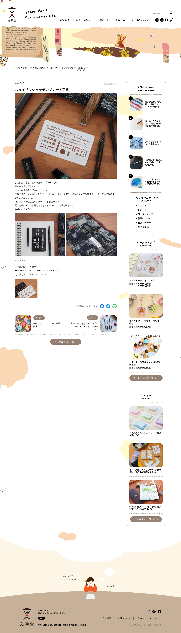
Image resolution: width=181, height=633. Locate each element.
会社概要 (107, 618)
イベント (142, 206)
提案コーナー (144, 223)
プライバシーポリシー (147, 618)
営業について (144, 218)
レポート (142, 210)
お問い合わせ (124, 618)
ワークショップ (145, 214)
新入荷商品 (109, 84)
